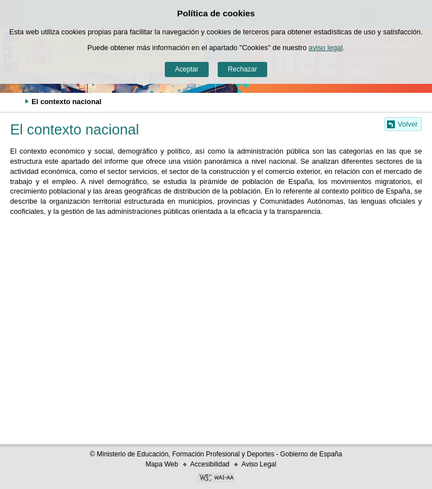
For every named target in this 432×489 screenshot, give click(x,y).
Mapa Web (162, 464)
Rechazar (242, 69)
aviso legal (326, 47)
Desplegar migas (14, 101)
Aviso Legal (258, 464)
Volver (408, 124)
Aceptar (187, 69)
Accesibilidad (210, 464)
